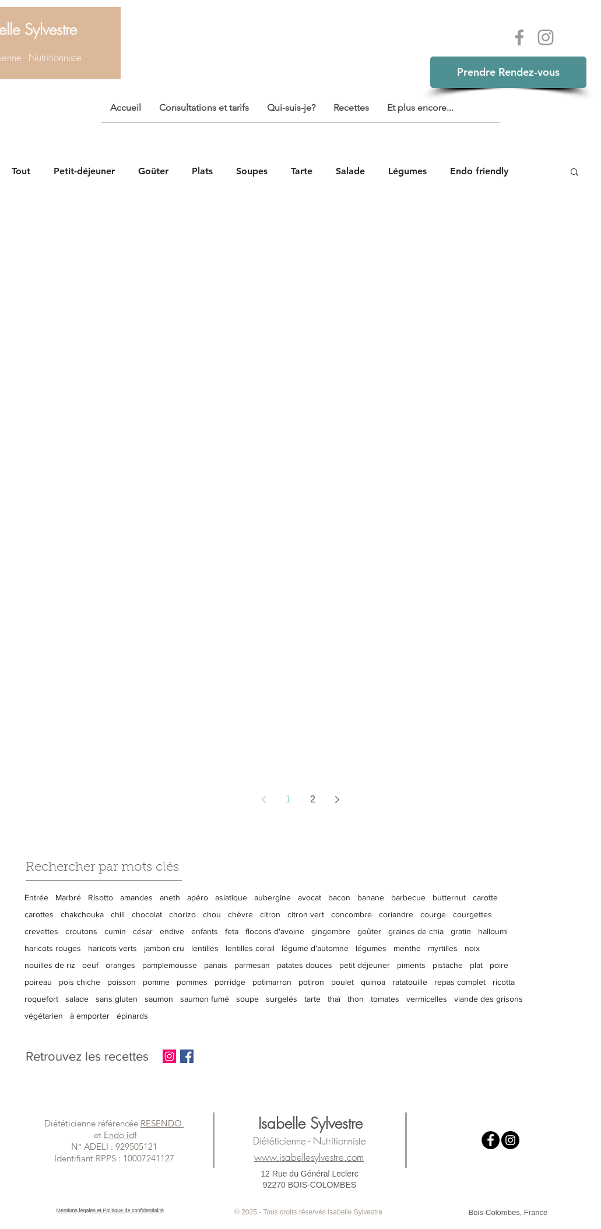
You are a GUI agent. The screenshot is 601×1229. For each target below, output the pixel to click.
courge (433, 914)
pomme (156, 982)
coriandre (396, 914)
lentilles (205, 948)
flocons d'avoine (274, 931)
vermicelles (426, 998)
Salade (350, 171)
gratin (461, 931)
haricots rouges (52, 948)
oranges (120, 965)
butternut (449, 897)
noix (472, 948)
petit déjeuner (364, 965)
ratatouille (409, 982)
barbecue (408, 897)
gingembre (330, 931)
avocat (309, 897)
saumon (159, 998)
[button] (574, 173)
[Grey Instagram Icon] (545, 37)
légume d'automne (315, 948)
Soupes (252, 171)
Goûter (153, 171)
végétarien (43, 1015)
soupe (247, 998)
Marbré (68, 897)
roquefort (41, 998)
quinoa (373, 982)
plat (476, 965)
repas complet (460, 982)
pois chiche (79, 982)
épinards (132, 1015)
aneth (170, 897)
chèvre (240, 914)
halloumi (493, 931)
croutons (81, 931)
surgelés (281, 998)
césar (143, 931)
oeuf (90, 965)
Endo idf (120, 1134)
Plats (202, 171)
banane (370, 897)
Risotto (100, 897)
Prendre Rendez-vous (508, 72)
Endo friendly (479, 171)
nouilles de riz (49, 965)
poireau (38, 982)
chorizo (182, 914)
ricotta (504, 982)
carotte (485, 897)
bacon (339, 897)
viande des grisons (488, 998)
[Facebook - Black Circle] (490, 1140)
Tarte (301, 171)
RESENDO (162, 1123)
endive (172, 931)
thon (355, 998)
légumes (371, 948)
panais (215, 965)
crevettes (41, 931)
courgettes (472, 914)
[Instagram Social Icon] (169, 1056)
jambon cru (164, 948)
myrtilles (443, 948)
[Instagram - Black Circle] (510, 1140)
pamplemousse (169, 965)
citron (270, 914)
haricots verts (112, 948)
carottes (39, 914)
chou (212, 914)
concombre (351, 914)
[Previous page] (264, 799)
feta (231, 931)
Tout (21, 171)
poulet (342, 982)
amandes (136, 897)
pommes (192, 982)
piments (411, 965)
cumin (115, 931)
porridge (230, 982)
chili (118, 914)
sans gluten (117, 998)
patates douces (304, 965)
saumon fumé (204, 998)
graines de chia (416, 931)
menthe (407, 948)
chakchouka (82, 914)
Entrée (36, 897)
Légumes (407, 171)
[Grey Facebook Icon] (519, 37)
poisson (121, 982)
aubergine (272, 897)
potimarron (271, 982)
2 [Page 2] (312, 799)
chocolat (147, 914)
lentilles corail (250, 948)
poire (499, 965)
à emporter (90, 1015)
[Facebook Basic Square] (187, 1056)
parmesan (252, 965)
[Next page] (337, 799)
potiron (311, 982)
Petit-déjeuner (84, 171)
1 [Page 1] (288, 799)
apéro (197, 897)
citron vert (305, 914)
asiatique (231, 897)
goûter (369, 931)
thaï (334, 998)
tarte (312, 998)
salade (77, 998)
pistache (448, 965)
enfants (204, 931)
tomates (385, 998)
